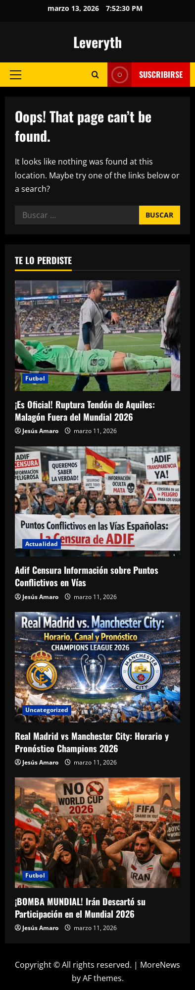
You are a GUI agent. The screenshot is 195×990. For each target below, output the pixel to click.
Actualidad (41, 544)
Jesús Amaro (40, 431)
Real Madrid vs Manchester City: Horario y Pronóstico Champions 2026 (92, 742)
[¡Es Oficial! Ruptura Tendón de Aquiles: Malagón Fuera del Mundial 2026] (97, 335)
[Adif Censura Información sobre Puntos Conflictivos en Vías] (97, 501)
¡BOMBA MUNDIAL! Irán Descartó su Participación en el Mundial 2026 (80, 907)
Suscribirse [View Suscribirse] (145, 74)
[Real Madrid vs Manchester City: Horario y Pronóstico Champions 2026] (97, 667)
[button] (15, 74)
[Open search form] (95, 74)
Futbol (35, 378)
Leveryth (97, 42)
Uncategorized (46, 710)
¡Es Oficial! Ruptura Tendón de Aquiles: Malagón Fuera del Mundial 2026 (85, 410)
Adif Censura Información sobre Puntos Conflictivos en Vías (86, 576)
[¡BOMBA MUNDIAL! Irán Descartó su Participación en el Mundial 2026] (97, 832)
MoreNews (160, 964)
